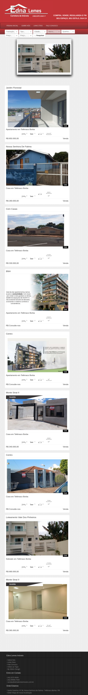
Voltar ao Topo (13, 667)
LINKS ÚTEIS (38, 26)
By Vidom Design (14, 669)
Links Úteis (12, 662)
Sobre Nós (11, 660)
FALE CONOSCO (52, 26)
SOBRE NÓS (25, 26)
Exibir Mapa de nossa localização (20, 693)
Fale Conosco (12, 664)
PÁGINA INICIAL (12, 26)
